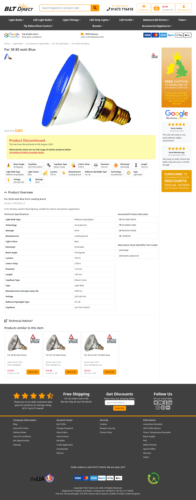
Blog (15, 424)
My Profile (61, 424)
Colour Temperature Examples (157, 432)
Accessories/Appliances (156, 26)
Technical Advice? (18, 321)
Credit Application (65, 444)
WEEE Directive (150, 444)
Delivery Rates (19, 432)
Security (104, 420)
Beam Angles (149, 436)
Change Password (65, 428)
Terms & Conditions (22, 436)
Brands (97, 26)
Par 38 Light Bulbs (60, 43)
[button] (155, 354)
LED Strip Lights (98, 20)
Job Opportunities (21, 440)
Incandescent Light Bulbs (37, 43)
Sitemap (17, 444)
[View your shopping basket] (163, 7)
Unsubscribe (62, 448)
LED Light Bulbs (42, 20)
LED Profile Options (152, 428)
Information (149, 420)
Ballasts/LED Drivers (155, 20)
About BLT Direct (21, 428)
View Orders (62, 432)
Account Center (65, 420)
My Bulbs (61, 440)
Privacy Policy (106, 432)
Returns (60, 453)
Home (7, 43)
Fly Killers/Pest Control (37, 26)
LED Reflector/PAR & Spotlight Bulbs (26, 152)
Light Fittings (71, 20)
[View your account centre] (184, 7)
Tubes (182, 20)
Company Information (24, 420)
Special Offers (149, 448)
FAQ (145, 440)
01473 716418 (120, 9)
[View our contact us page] (144, 7)
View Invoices (63, 436)
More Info (32, 371)
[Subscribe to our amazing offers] (120, 402)
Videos (146, 457)
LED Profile (125, 20)
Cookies (103, 424)
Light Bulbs (15, 20)
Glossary (147, 453)
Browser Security (107, 428)
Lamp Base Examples (152, 424)
